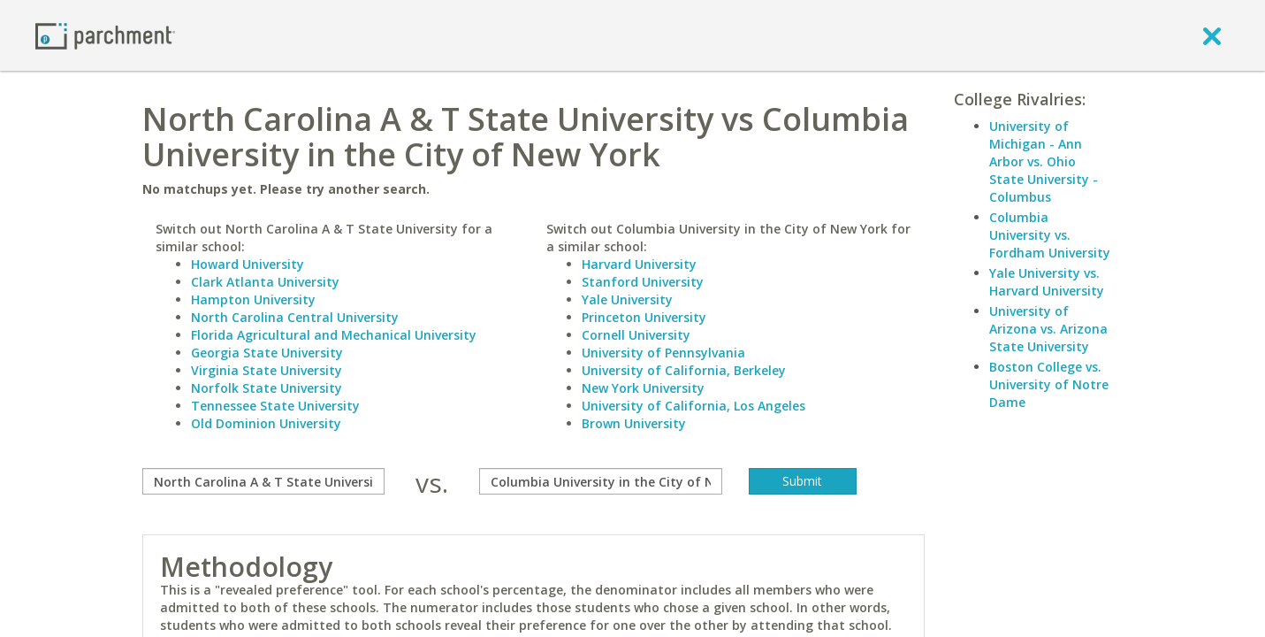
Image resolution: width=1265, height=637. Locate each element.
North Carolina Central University (295, 317)
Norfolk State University (266, 388)
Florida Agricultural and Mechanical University (333, 334)
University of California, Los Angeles (693, 405)
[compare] (263, 481)
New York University (643, 388)
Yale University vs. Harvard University (1046, 282)
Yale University (627, 299)
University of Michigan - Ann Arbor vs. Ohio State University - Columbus (1043, 161)
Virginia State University (266, 370)
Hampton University (253, 299)
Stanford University (643, 281)
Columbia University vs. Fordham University (1049, 235)
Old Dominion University (266, 423)
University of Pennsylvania (663, 352)
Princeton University (644, 317)
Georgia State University (267, 352)
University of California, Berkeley (684, 370)
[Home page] (105, 35)
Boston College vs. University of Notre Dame (1049, 384)
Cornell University (636, 334)
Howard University (247, 264)
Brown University (634, 423)
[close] (1212, 35)
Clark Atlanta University (265, 281)
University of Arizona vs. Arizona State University (1048, 329)
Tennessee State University (275, 405)
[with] (600, 481)
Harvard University (639, 264)
